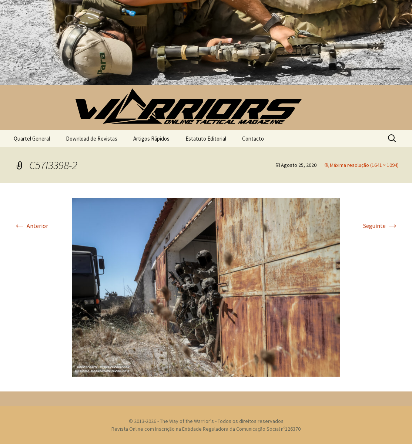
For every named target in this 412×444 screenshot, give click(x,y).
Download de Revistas (91, 138)
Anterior (31, 225)
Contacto (253, 138)
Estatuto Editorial (205, 138)
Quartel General (32, 138)
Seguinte (381, 225)
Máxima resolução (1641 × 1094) (364, 165)
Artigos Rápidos (151, 138)
